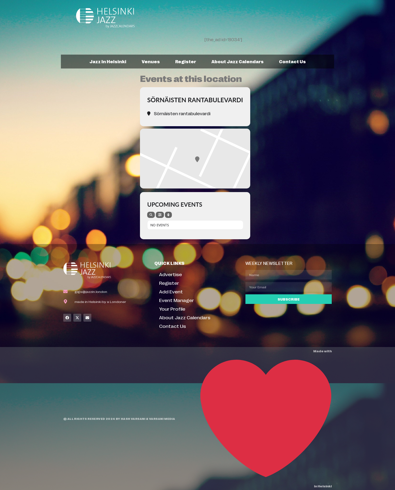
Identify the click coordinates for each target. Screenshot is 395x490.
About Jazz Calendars (237, 61)
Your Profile (172, 308)
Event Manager (176, 300)
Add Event (171, 291)
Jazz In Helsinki (107, 61)
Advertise (170, 274)
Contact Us (292, 61)
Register (185, 61)
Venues (151, 61)
